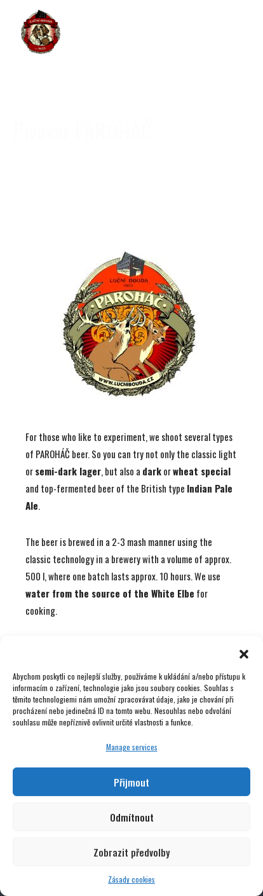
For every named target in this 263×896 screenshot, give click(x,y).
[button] (244, 651)
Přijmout (131, 782)
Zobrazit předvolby (131, 852)
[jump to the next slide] (241, 89)
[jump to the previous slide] (22, 89)
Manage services (132, 746)
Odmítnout (132, 817)
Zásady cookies (131, 879)
